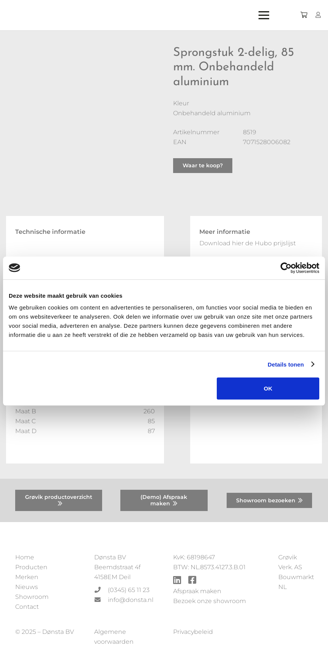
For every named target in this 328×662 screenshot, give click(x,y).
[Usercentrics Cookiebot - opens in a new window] (286, 267)
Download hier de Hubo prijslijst (247, 243)
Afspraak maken (197, 591)
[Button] (318, 15)
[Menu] (270, 15)
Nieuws (26, 587)
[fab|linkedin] (177, 580)
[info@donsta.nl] (101, 600)
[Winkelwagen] (303, 15)
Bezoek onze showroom (209, 601)
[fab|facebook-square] (192, 580)
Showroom (32, 596)
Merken (26, 577)
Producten (31, 567)
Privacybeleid (193, 631)
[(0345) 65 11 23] (101, 590)
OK (268, 388)
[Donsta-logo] (120, 15)
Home (24, 557)
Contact (27, 606)
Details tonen (286, 364)
